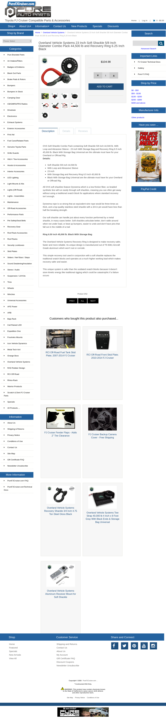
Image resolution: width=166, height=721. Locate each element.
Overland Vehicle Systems (54, 32)
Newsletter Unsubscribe (16, 466)
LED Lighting (11, 178)
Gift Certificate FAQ (14, 460)
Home (133, 20)
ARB (7, 313)
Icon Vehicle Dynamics (15, 343)
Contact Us (59, 26)
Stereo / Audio (12, 270)
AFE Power (10, 307)
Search (149, 33)
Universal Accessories (15, 300)
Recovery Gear (12, 227)
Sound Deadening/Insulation (18, 264)
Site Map (9, 453)
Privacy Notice (12, 435)
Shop (11, 26)
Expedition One (12, 331)
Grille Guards (11, 153)
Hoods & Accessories (15, 165)
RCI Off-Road (11, 374)
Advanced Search (148, 49)
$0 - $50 (135, 90)
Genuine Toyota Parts (15, 147)
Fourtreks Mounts (13, 337)
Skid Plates (10, 251)
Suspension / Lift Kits (15, 276)
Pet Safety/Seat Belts (15, 221)
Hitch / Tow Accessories (16, 159)
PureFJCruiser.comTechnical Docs (18, 488)
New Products (79, 26)
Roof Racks (10, 239)
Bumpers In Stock (13, 92)
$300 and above (138, 103)
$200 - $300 (136, 100)
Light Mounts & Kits (14, 184)
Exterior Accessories (14, 128)
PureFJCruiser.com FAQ (16, 481)
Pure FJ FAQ (141, 74)
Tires (8, 282)
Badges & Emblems (14, 67)
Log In (144, 20)
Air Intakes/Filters (13, 61)
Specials (97, 26)
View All (13, 658)
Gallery (139, 68)
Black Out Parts (12, 73)
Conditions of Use (13, 441)
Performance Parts (14, 214)
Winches (9, 294)
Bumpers (9, 85)
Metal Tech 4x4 (12, 350)
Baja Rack (10, 319)
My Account (62, 655)
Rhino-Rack (11, 380)
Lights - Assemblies (14, 196)
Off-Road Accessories (15, 208)
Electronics (10, 116)
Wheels (9, 288)
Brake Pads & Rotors (15, 79)
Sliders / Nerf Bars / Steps (17, 257)
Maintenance (11, 202)
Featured (13, 647)
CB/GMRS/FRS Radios (16, 104)
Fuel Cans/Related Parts (16, 141)
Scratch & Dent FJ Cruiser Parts (17, 394)
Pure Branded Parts (14, 55)
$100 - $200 (136, 97)
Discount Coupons (65, 662)
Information (41, 26)
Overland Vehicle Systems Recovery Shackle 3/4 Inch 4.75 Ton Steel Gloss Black (60, 510)
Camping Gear (12, 98)
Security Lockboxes (14, 245)
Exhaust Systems (13, 122)
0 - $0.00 (158, 20)
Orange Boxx (11, 356)
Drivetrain (10, 110)
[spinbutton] (106, 75)
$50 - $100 (136, 93)
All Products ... (12, 408)
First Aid (9, 135)
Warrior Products (13, 386)
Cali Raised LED (13, 325)
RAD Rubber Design (14, 368)
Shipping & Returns (14, 429)
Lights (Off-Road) (13, 190)
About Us (24, 26)
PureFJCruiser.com (89, 680)
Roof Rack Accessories (15, 233)
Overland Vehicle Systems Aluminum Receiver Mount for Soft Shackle (60, 593)
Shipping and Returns (67, 644)
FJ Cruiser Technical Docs (147, 62)
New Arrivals (15, 655)
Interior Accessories (14, 171)
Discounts (113, 26)
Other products (137, 117)
